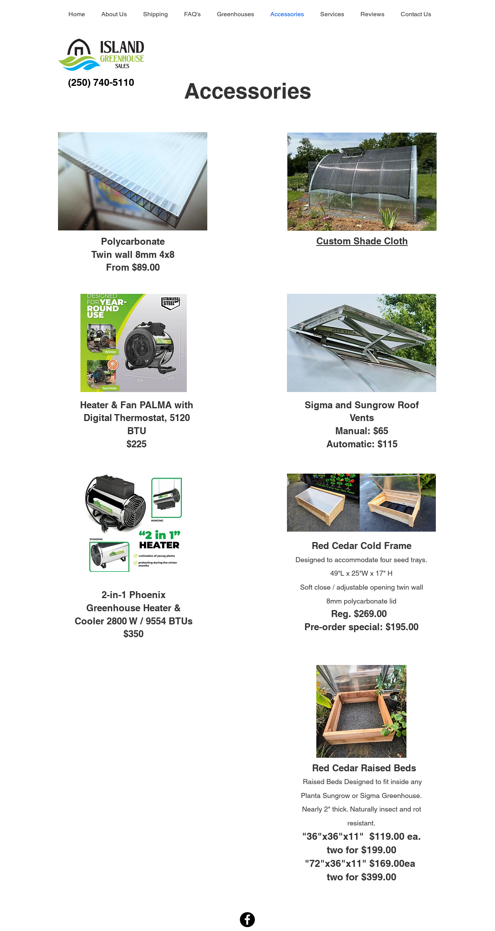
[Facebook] (247, 919)
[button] (362, 182)
